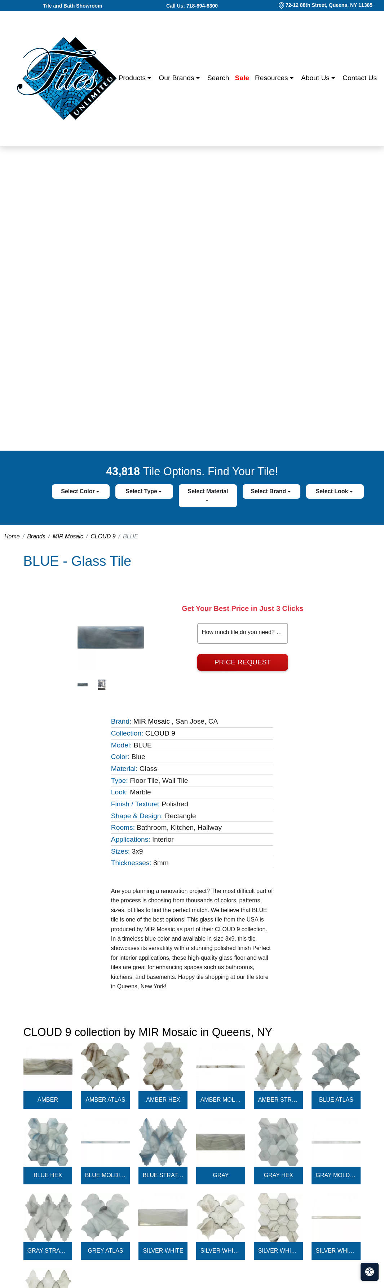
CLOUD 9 (103, 536)
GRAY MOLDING (336, 1175)
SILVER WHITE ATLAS (221, 1251)
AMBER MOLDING (221, 1100)
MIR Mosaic (68, 536)
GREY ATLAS (105, 1251)
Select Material (208, 491)
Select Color (78, 491)
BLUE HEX (48, 1175)
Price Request (243, 662)
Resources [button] (272, 78)
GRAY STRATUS (48, 1251)
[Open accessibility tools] (370, 1272)
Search (218, 78)
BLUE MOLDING (105, 1175)
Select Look (333, 491)
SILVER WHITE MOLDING (336, 1251)
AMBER (47, 1100)
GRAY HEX (278, 1175)
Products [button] (132, 78)
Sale (242, 78)
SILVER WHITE (163, 1251)
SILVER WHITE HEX (278, 1251)
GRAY (221, 1175)
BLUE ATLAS (336, 1100)
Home (103, 78)
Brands (36, 536)
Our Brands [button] (177, 78)
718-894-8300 (202, 6)
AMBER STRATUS (278, 1100)
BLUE (143, 745)
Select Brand (269, 491)
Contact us (360, 78)
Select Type (142, 491)
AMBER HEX (163, 1100)
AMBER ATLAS (105, 1100)
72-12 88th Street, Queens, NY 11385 (329, 5)
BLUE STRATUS (163, 1175)
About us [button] (316, 78)
